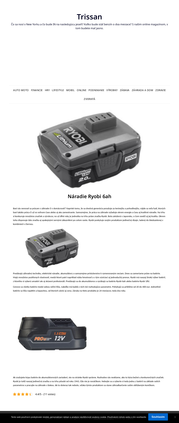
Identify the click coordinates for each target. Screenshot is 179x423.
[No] (175, 417)
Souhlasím (158, 417)
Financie (37, 90)
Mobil (70, 90)
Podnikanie (96, 90)
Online (81, 90)
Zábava (125, 90)
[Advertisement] (89, 61)
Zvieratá (89, 99)
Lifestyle (58, 90)
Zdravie (160, 90)
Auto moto (21, 90)
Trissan (89, 16)
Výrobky (112, 90)
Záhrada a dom (142, 90)
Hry (47, 90)
